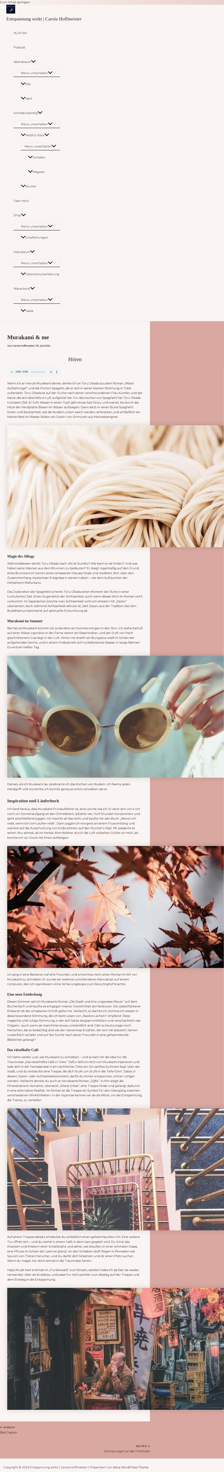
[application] (33, 62)
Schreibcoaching (28, 113)
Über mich (21, 201)
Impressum (24, 252)
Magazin (36, 172)
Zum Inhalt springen (15, 2)
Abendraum (25, 62)
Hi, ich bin (20, 33)
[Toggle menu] (37, 73)
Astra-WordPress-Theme (130, 1467)
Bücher (28, 186)
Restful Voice (35, 135)
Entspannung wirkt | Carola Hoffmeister (43, 19)
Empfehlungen (34, 237)
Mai (25, 84)
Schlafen (37, 157)
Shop (20, 215)
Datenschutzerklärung (40, 274)
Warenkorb (24, 289)
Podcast (19, 47)
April (26, 98)
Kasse (27, 311)
